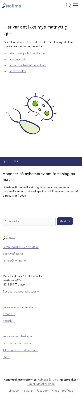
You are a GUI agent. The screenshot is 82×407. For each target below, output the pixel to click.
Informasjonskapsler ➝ (17, 343)
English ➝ (9, 321)
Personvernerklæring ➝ (17, 336)
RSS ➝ (6, 357)
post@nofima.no (13, 254)
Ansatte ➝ (9, 314)
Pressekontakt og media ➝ (19, 307)
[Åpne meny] (65, 6)
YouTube (67, 390)
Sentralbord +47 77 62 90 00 (21, 247)
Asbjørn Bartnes (48, 379)
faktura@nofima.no (14, 260)
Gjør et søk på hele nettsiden (27, 53)
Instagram (28, 390)
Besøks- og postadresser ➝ (21, 291)
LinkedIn (14, 390)
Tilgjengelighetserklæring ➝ (20, 350)
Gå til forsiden (17, 71)
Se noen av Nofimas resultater (27, 65)
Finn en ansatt (17, 59)
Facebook (43, 390)
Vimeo (55, 390)
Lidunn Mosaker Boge (41, 384)
